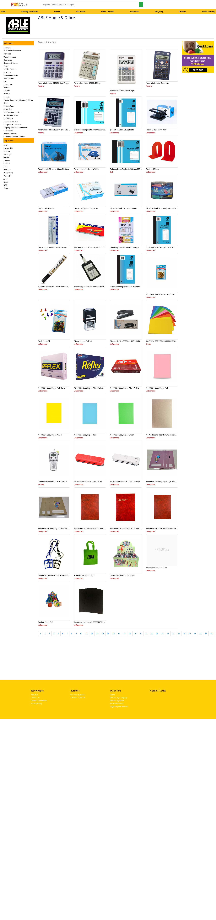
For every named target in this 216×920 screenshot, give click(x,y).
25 (162, 633)
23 (152, 633)
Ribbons (6, 87)
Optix (5, 182)
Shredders (7, 109)
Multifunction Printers (12, 112)
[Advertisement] (67, 659)
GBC (5, 185)
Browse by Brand (117, 700)
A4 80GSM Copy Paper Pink (157, 388)
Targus (6, 188)
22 (146, 633)
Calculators (8, 130)
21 (141, 633)
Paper (5, 66)
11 (86, 633)
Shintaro (6, 151)
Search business (117, 703)
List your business (77, 694)
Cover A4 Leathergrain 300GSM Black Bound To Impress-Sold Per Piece (103, 622)
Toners (6, 97)
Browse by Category (118, 697)
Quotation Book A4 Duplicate (122, 129)
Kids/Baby (159, 11)
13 (97, 633)
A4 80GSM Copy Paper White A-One (124, 388)
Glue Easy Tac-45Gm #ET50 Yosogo (124, 247)
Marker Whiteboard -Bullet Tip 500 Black (54, 286)
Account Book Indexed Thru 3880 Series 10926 (165, 528)
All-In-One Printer (10, 75)
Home (112, 694)
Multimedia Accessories (13, 50)
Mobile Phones (9, 69)
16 (114, 633)
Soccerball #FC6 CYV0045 (156, 567)
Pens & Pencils (9, 133)
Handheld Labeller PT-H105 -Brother (52, 481)
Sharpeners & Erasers (12, 124)
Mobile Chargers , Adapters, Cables (18, 100)
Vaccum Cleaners (10, 121)
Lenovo (6, 160)
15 (108, 633)
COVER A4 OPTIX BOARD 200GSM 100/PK (162, 341)
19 (130, 633)
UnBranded (78, 132)
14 (103, 633)
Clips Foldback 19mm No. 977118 (123, 208)
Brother (41, 484)
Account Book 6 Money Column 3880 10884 (127, 528)
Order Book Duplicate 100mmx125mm (89, 129)
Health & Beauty (208, 11)
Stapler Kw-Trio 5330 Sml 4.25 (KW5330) (126, 341)
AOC (5, 166)
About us (34, 694)
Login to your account (119, 706)
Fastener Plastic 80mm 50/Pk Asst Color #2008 (93, 247)
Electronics (80, 11)
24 (157, 633)
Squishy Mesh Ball (45, 622)
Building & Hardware (29, 11)
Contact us (35, 697)
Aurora (41, 86)
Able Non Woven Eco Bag (84, 575)
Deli (111, 172)
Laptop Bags (8, 106)
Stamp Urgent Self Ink (83, 341)
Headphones (8, 78)
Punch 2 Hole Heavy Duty (156, 129)
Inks (5, 81)
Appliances (134, 11)
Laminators (8, 84)
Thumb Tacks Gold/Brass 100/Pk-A (160, 294)
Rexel (5, 145)
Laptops (7, 47)
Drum (5, 103)
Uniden (6, 157)
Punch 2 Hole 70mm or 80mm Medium (53, 169)
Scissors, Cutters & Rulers (14, 136)
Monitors (7, 54)
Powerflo (7, 176)
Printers (6, 93)
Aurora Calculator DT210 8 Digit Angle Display (56, 83)
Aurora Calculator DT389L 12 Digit (87, 83)
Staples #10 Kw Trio (46, 208)
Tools (3, 11)
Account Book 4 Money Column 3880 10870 (91, 528)
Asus (5, 179)
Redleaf (6, 169)
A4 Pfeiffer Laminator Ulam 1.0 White (125, 481)
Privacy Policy (36, 703)
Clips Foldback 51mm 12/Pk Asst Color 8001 (164, 208)
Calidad (6, 163)
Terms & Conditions (39, 700)
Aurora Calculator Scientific (157, 83)
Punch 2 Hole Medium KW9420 (86, 169)
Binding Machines (10, 115)
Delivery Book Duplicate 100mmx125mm (126, 169)
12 (92, 633)
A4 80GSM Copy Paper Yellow (50, 435)
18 (124, 633)
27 (173, 633)
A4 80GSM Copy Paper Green (122, 435)
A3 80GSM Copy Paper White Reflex (88, 388)
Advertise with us (77, 697)
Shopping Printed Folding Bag (122, 575)
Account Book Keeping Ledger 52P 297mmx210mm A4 (168, 481)
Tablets (6, 90)
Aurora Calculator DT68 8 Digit (122, 90)
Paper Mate (8, 173)
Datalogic (7, 154)
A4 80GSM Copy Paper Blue (85, 435)
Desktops (7, 60)
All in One (7, 72)
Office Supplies (107, 11)
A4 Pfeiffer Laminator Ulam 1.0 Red (88, 481)
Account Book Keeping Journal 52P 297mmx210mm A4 (60, 528)
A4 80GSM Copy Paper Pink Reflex (52, 388)
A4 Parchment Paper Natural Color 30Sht (162, 435)
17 (119, 633)
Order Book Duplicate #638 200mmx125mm (128, 286)
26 (168, 633)
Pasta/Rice (8, 118)
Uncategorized (9, 57)
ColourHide (8, 148)
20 (135, 633)
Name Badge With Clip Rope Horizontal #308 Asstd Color (61, 575)
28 (179, 633)
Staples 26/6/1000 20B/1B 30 (86, 208)
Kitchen (57, 11)
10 (81, 633)
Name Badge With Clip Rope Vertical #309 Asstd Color (96, 286)
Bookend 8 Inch (152, 169)
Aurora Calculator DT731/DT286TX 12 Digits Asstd (58, 129)
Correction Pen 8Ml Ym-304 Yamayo (52, 247)
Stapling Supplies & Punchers (15, 127)
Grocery (182, 11)
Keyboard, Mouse (11, 63)
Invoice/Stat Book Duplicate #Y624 (160, 247)
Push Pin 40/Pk (44, 341)
